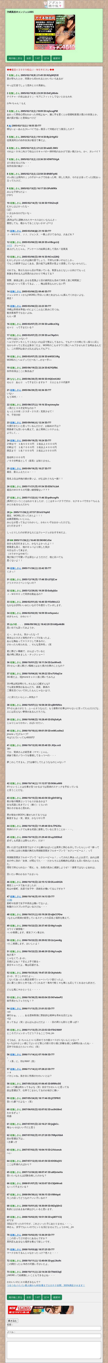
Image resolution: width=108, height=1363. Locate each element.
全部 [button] (28, 58)
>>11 (9, 245)
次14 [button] (46, 58)
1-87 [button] (37, 58)
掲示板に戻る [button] (15, 58)
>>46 (9, 899)
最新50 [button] (56, 58)
